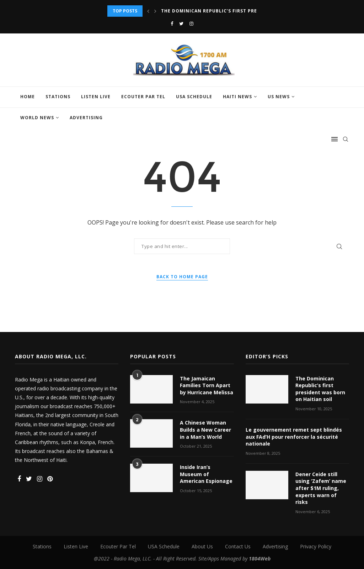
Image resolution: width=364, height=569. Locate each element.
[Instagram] (191, 23)
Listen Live (96, 97)
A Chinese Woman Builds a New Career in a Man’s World (205, 429)
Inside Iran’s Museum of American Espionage (206, 474)
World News (37, 118)
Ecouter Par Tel (143, 97)
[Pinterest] (50, 479)
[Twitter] (181, 23)
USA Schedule (194, 97)
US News (279, 97)
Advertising (86, 118)
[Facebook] (172, 23)
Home (27, 97)
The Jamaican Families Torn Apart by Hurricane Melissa (206, 385)
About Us (202, 546)
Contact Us (238, 546)
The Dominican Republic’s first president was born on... (239, 11)
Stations (58, 97)
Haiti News (237, 97)
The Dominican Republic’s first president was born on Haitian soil (320, 389)
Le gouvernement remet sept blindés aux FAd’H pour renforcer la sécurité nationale (294, 436)
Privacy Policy (315, 546)
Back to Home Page (182, 277)
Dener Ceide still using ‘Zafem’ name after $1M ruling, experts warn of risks (320, 488)
